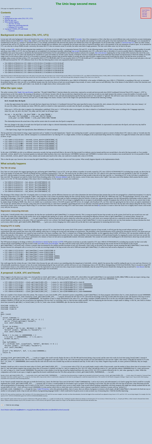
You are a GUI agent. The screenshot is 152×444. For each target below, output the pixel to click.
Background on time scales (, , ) (19, 18)
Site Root (144, 13)
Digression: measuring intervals (18, 25)
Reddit (54, 442)
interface (43, 421)
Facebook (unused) (63, 442)
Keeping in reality (16, 27)
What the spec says (10, 20)
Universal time (128, 43)
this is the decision (101, 53)
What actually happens (12, 22)
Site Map (144, 14)
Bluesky (39, 442)
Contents (7, 17)
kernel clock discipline (51, 254)
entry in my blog (26, 8)
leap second (75, 51)
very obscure (140, 280)
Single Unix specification (25, 93)
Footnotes (12, 31)
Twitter (34, 442)
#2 (98, 214)
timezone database (61, 183)
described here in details (40, 252)
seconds (78, 39)
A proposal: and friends (16, 29)
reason (42, 39)
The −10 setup (14, 24)
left (39, 254)
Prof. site (144, 11)
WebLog (144, 16)
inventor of (58, 252)
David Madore (146, 10)
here (21, 41)
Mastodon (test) (47, 442)
